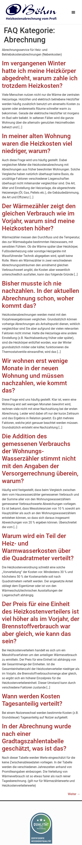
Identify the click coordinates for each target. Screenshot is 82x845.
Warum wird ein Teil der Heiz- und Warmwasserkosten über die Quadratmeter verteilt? (38, 547)
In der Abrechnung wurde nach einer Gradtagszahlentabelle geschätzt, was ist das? (36, 737)
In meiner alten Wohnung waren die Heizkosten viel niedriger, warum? (37, 143)
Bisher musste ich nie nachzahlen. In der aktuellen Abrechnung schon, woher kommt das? (40, 294)
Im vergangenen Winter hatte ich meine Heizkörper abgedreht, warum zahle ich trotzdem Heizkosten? (40, 74)
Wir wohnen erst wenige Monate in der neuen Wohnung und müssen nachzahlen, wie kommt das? (35, 375)
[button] (73, 12)
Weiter (74, 794)
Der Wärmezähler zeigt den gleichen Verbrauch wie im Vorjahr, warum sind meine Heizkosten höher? (39, 217)
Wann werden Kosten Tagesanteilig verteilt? (32, 700)
